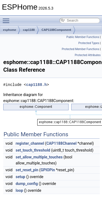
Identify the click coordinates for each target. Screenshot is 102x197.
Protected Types (88, 43)
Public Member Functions (82, 37)
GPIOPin (48, 170)
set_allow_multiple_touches (39, 157)
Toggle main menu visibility (7, 18)
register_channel (30, 143)
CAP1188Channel (61, 143)
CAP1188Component (56, 29)
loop (19, 190)
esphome (9, 29)
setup (20, 177)
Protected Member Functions (80, 49)
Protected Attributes (88, 55)
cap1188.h (36, 84)
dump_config (27, 183)
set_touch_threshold (33, 150)
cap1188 (29, 29)
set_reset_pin (27, 170)
